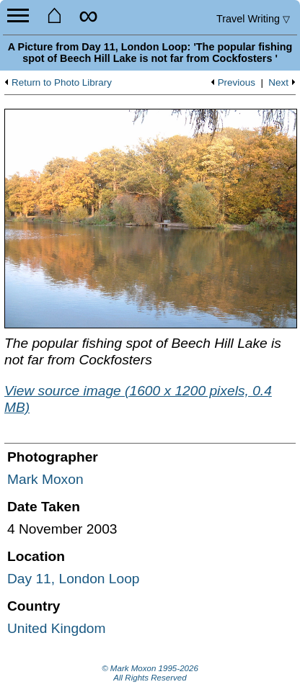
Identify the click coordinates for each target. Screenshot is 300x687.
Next (278, 83)
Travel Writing (253, 18)
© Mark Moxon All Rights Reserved (150, 673)
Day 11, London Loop (73, 578)
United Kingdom (56, 628)
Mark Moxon (45, 479)
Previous (236, 83)
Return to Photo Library (62, 83)
